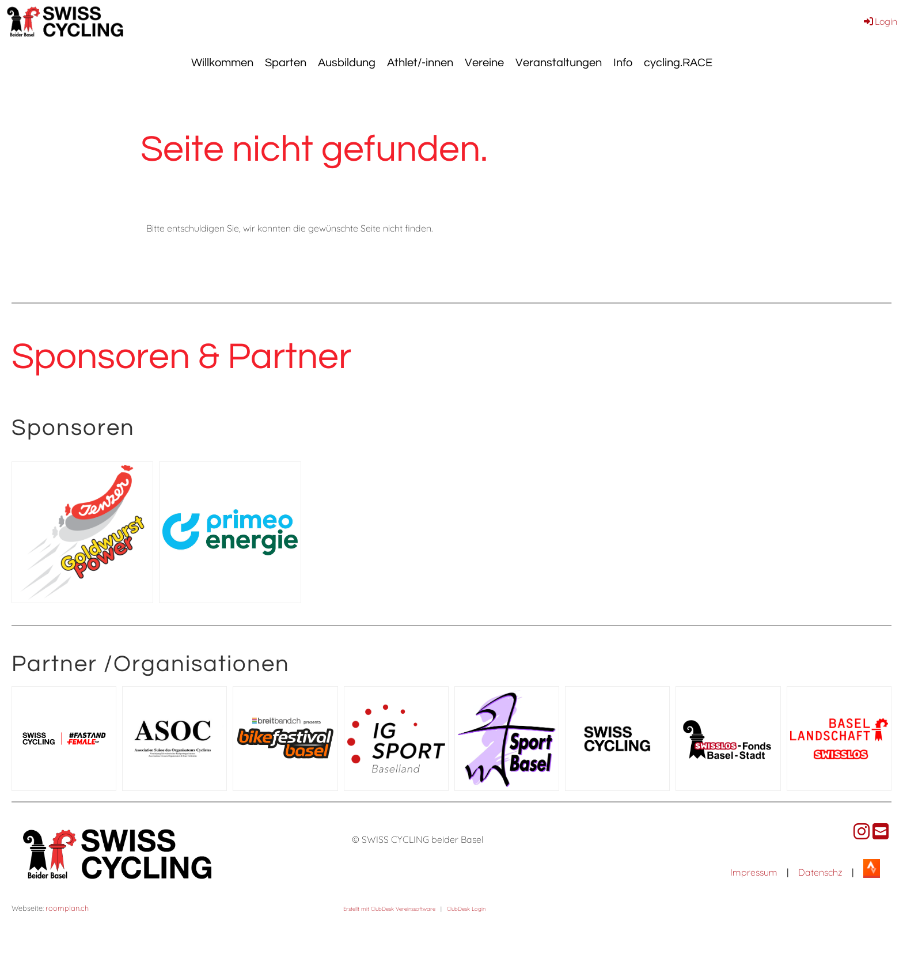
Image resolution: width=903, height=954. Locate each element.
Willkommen (222, 63)
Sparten (285, 63)
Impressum (753, 872)
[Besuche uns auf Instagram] (861, 831)
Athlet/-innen (420, 63)
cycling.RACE (678, 63)
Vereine (484, 63)
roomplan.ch (67, 908)
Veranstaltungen (558, 63)
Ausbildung (346, 63)
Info (622, 63)
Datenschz (820, 872)
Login (879, 21)
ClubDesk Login (466, 908)
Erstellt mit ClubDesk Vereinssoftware (389, 908)
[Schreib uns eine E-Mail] (880, 831)
